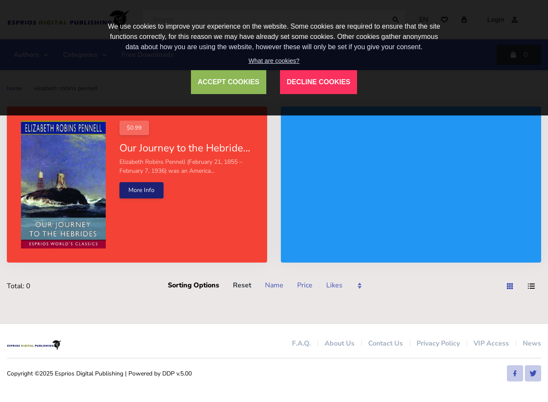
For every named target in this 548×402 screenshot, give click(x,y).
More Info (141, 190)
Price (305, 285)
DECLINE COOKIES (318, 82)
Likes (334, 285)
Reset (242, 285)
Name (274, 285)
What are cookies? (273, 60)
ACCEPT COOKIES (228, 82)
